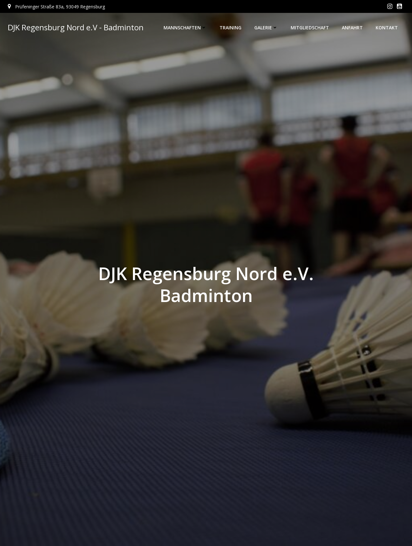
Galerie (266, 27)
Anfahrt (352, 27)
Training (230, 27)
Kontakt (387, 27)
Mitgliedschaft (310, 27)
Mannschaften (185, 27)
